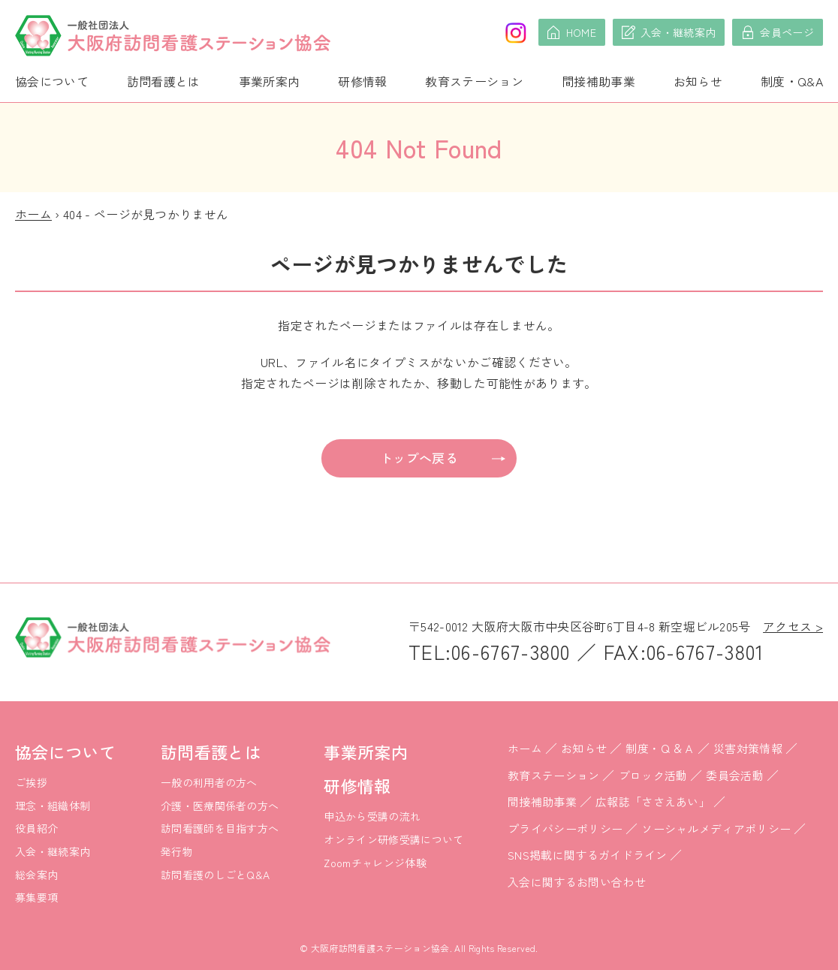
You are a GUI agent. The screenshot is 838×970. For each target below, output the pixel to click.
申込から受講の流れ (372, 816)
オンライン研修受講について (393, 839)
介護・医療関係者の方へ (220, 805)
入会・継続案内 (52, 851)
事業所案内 (269, 81)
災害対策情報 (747, 748)
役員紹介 (36, 828)
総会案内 (36, 874)
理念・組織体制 (52, 805)
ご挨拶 (31, 782)
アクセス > (793, 626)
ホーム (33, 214)
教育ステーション (474, 81)
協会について (52, 81)
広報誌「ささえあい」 (652, 801)
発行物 (177, 851)
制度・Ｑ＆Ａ (660, 748)
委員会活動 (735, 775)
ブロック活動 (653, 775)
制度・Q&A (792, 81)
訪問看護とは (163, 81)
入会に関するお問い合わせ (577, 882)
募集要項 (36, 897)
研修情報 (362, 81)
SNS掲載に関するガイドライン (588, 855)
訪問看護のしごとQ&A (215, 874)
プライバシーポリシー (565, 828)
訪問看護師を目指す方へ (220, 828)
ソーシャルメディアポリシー (716, 828)
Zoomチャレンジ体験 (375, 862)
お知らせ (698, 81)
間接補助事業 (598, 81)
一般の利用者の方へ (209, 782)
